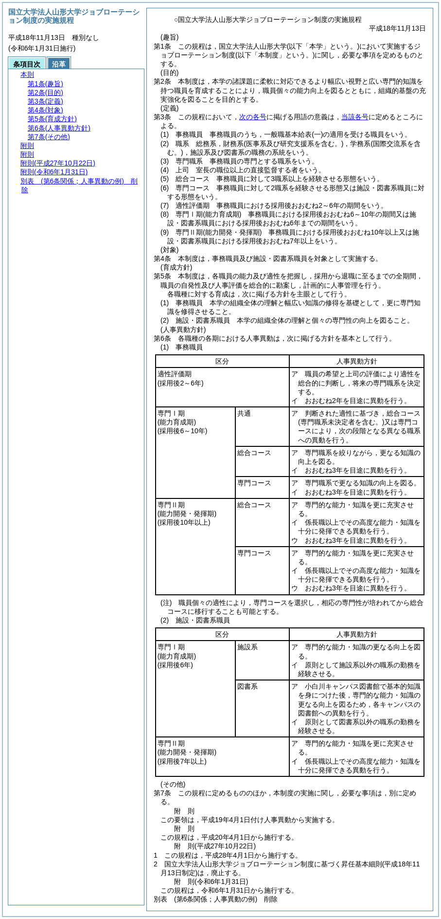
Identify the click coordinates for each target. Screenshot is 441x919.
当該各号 (355, 117)
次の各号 (252, 117)
